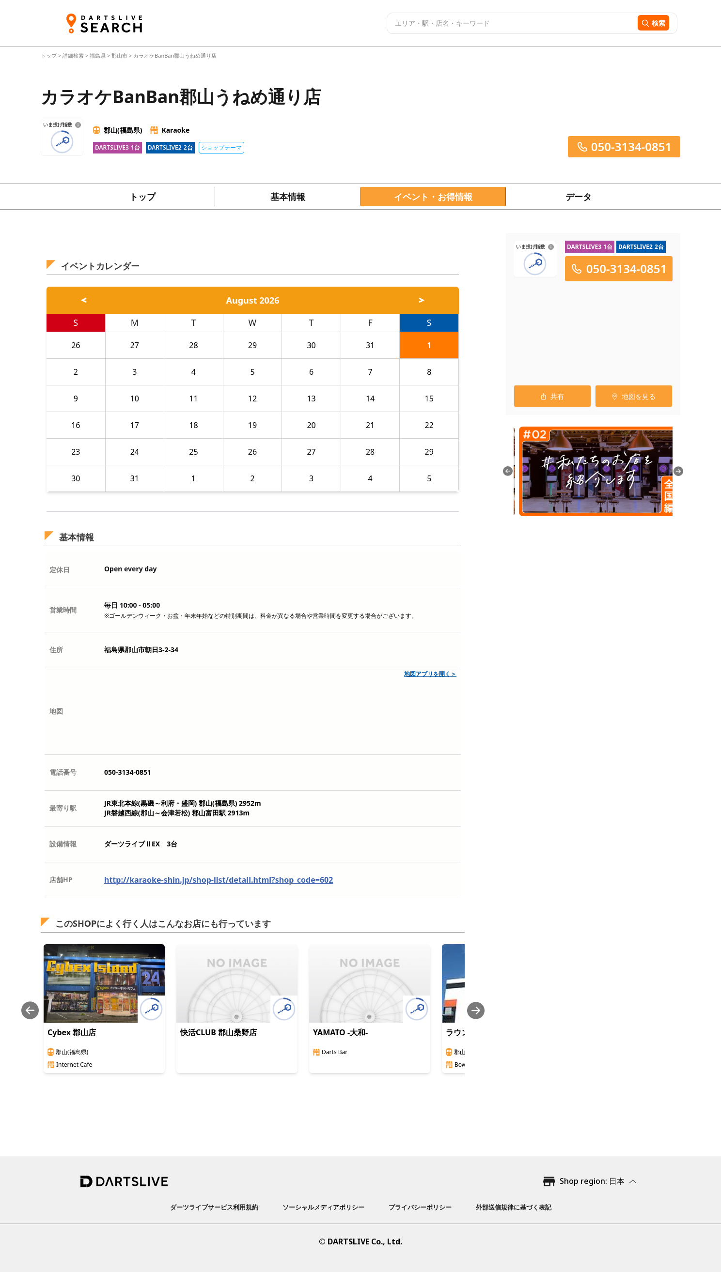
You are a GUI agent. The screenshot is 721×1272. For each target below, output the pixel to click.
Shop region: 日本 (592, 1181)
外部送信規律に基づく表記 (513, 1207)
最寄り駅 (63, 807)
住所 (56, 649)
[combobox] (511, 23)
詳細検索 (74, 55)
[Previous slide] (30, 1010)
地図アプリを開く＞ (430, 674)
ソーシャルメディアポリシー (323, 1207)
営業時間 (63, 609)
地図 (56, 711)
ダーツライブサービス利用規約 (214, 1207)
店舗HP (60, 879)
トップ (49, 55)
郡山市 (119, 55)
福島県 (98, 55)
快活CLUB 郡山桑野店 (218, 1032)
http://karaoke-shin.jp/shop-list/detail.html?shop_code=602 (218, 879)
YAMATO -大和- (340, 1032)
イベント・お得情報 (433, 196)
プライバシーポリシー (420, 1207)
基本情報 (287, 196)
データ (578, 196)
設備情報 (63, 843)
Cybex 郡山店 (71, 1032)
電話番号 (63, 772)
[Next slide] (475, 1010)
